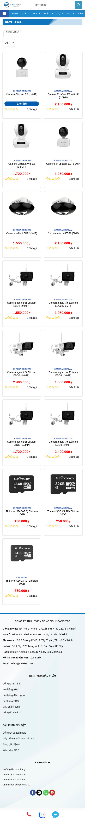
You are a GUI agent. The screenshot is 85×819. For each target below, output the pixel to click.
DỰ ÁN (60, 13)
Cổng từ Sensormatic (14, 732)
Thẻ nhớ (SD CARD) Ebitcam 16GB (22, 513)
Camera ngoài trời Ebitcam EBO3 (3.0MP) (21, 443)
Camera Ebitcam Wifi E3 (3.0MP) (21, 165)
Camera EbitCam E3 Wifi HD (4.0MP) (63, 96)
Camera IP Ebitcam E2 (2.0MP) (63, 163)
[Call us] (46, 793)
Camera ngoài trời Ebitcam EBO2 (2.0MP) (21, 304)
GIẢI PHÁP (48, 13)
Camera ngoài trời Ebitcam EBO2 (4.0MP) (21, 374)
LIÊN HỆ (80, 14)
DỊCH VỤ (36, 13)
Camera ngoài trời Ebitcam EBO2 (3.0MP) (63, 304)
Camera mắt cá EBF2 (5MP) (63, 233)
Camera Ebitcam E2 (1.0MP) (21, 94)
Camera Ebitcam (12, 32)
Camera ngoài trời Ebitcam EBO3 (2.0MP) (63, 374)
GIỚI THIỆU (25, 14)
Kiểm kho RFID (11, 750)
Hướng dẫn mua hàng (14, 769)
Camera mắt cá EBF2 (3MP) (21, 233)
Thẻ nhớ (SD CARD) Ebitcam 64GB (22, 582)
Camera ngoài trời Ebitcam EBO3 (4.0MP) (63, 443)
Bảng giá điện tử (12, 744)
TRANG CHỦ (14, 14)
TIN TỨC (71, 13)
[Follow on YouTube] (52, 793)
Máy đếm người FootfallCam (18, 738)
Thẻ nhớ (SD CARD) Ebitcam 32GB (63, 513)
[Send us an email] (39, 793)
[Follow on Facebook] (33, 793)
